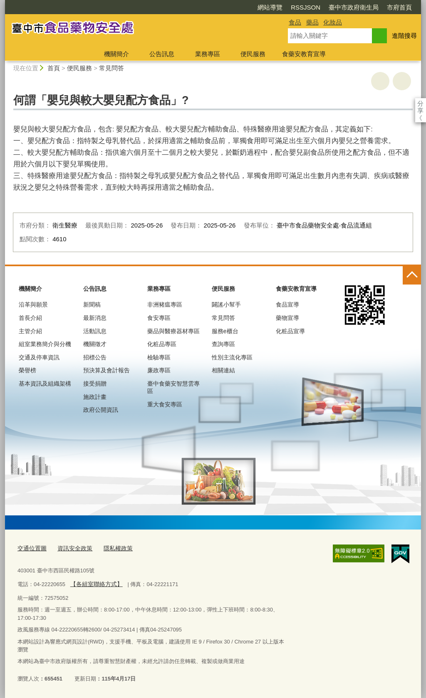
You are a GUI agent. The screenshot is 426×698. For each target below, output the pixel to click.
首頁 (53, 68)
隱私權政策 (112, 548)
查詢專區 (223, 344)
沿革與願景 (33, 304)
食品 (295, 22)
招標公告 (94, 357)
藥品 (312, 22)
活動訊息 (94, 331)
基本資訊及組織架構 (45, 383)
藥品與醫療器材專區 (173, 331)
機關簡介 (116, 53)
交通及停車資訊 (39, 357)
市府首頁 (351, 7)
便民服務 (252, 53)
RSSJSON (257, 7)
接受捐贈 (94, 383)
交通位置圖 (31, 548)
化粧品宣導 (290, 331)
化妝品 (332, 22)
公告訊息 (161, 53)
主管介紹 (30, 331)
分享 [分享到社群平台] (420, 103)
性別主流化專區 (232, 357)
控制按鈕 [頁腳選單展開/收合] (412, 275)
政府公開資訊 (100, 409)
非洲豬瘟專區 (164, 304)
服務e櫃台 (225, 331)
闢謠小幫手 (226, 304)
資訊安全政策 (71, 548)
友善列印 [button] (380, 81)
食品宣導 (287, 304)
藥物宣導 (287, 317)
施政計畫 (94, 397)
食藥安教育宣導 (304, 53)
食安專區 (159, 317)
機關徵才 (94, 344)
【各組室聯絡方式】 (94, 583)
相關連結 (223, 370)
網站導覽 (222, 7)
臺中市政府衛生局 (306, 7)
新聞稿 (92, 304)
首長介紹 (30, 317)
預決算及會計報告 (106, 370)
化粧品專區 (161, 344)
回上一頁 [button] (402, 81)
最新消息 (94, 317)
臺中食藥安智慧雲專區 (173, 387)
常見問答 (111, 68)
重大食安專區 (164, 404)
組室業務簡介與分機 (45, 344)
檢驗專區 (159, 357)
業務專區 (207, 53)
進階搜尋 (404, 35)
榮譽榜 (27, 370)
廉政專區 (159, 370)
